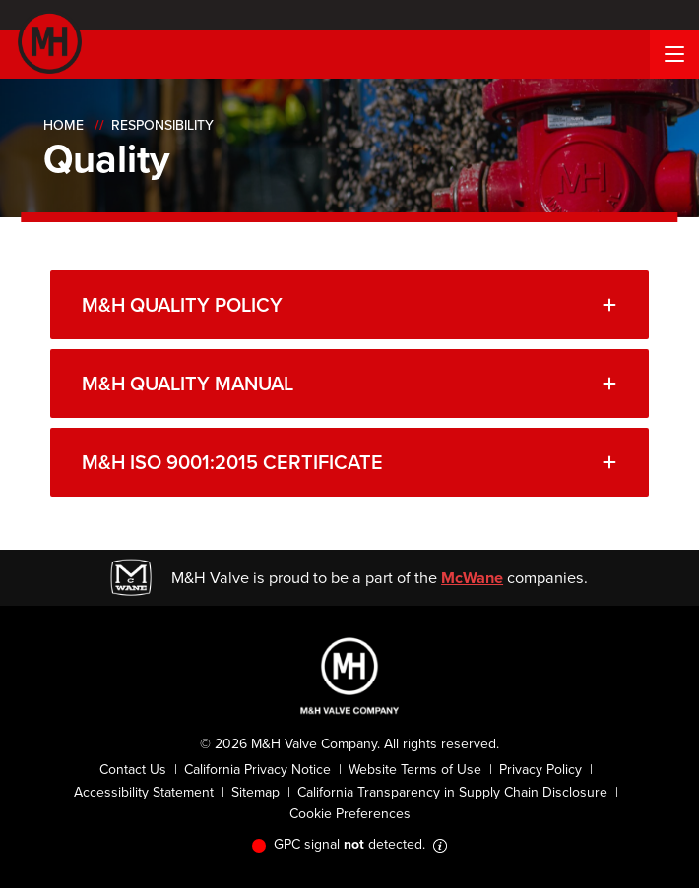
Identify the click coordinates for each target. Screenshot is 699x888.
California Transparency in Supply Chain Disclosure (452, 792)
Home (63, 125)
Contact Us (132, 769)
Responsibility (162, 125)
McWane (472, 577)
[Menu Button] (674, 54)
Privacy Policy (540, 769)
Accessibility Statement (144, 792)
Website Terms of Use (415, 769)
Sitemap (255, 792)
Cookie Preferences (350, 813)
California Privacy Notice (257, 769)
